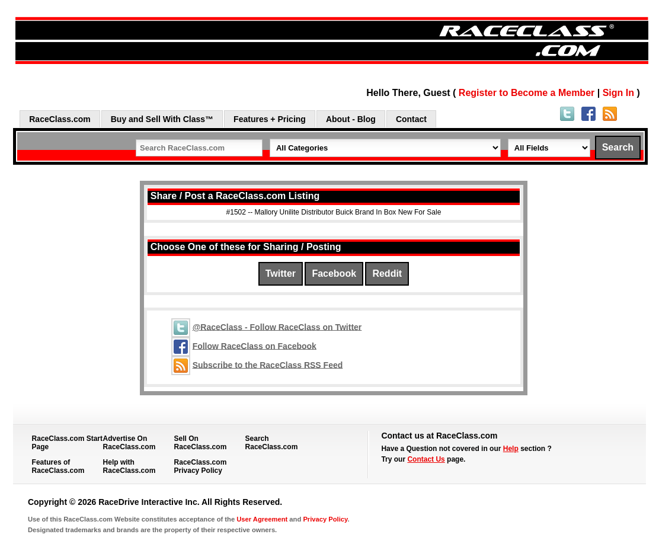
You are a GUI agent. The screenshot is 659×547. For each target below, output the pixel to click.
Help (511, 448)
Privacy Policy (325, 519)
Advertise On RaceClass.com (129, 442)
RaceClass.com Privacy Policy (200, 466)
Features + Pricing (269, 119)
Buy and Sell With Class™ (162, 119)
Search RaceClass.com (271, 442)
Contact (411, 119)
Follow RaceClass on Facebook (254, 345)
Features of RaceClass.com (58, 466)
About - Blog (351, 119)
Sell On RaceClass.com (200, 442)
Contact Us (425, 459)
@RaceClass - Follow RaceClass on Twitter (277, 326)
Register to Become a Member (526, 93)
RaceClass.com (60, 119)
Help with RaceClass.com (129, 466)
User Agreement (261, 519)
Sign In (618, 93)
